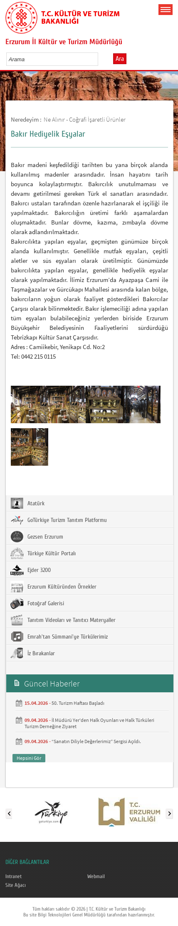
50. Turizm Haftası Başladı (78, 703)
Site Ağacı (15, 885)
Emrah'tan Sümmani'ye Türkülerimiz (59, 636)
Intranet (13, 876)
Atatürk (27, 503)
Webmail (96, 876)
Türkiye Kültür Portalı (43, 553)
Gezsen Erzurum (36, 536)
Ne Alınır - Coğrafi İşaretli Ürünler (85, 119)
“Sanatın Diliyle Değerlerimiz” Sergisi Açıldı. (96, 741)
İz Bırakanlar (32, 653)
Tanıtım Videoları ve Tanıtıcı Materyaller (63, 620)
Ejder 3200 (30, 570)
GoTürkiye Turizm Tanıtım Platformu (58, 520)
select (100, 59)
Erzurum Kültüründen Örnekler (53, 586)
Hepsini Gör (29, 758)
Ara (120, 58)
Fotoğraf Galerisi (37, 603)
